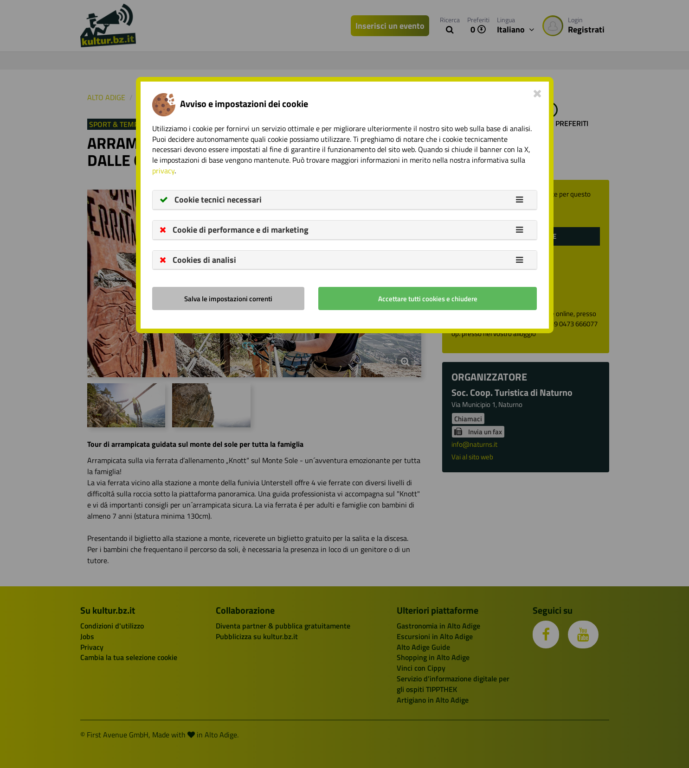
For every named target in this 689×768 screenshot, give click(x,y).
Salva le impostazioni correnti (228, 298)
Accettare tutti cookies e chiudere (427, 298)
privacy (163, 170)
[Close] (537, 93)
